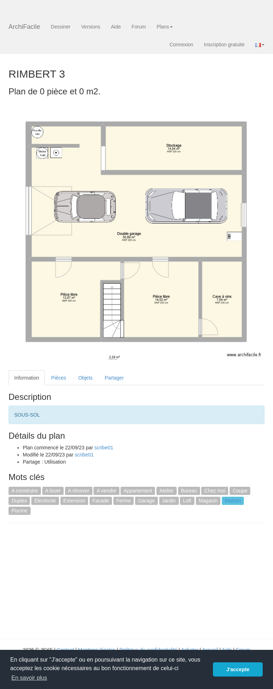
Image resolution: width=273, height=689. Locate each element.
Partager (114, 378)
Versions (90, 27)
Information (26, 378)
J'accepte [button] (238, 669)
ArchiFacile (24, 26)
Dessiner (60, 27)
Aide (116, 27)
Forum (139, 27)
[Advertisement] (68, 580)
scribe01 (104, 447)
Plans (164, 27)
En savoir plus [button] (29, 678)
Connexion (181, 44)
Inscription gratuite (224, 44)
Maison (233, 500)
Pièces (58, 378)
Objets (85, 378)
